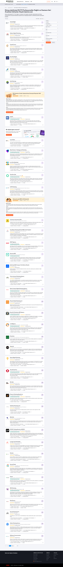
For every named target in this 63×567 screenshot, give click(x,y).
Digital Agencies (10, 7)
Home (6, 7)
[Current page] (15, 545)
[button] (52, 1)
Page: (13, 545)
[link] (27, 1)
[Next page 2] (10, 545)
